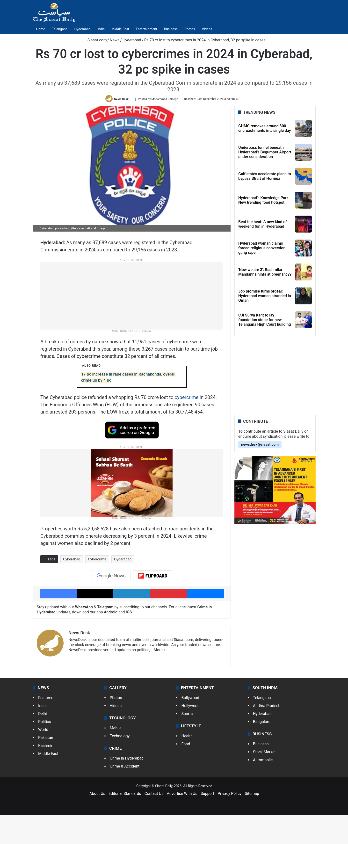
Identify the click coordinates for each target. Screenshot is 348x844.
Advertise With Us (182, 823)
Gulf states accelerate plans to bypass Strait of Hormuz (264, 176)
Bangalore (261, 750)
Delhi (42, 742)
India (101, 29)
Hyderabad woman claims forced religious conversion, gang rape (262, 248)
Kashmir (45, 774)
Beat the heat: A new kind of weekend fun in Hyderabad (262, 224)
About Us (97, 823)
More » (159, 679)
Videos (207, 29)
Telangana (60, 29)
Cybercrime (97, 588)
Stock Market (264, 781)
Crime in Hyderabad (127, 787)
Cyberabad (71, 588)
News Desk (121, 99)
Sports (187, 742)
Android (110, 641)
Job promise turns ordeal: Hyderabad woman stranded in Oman (264, 296)
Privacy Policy (230, 823)
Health (187, 765)
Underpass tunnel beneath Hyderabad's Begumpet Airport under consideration (264, 152)
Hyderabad (82, 29)
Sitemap (252, 823)
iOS (129, 641)
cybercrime (187, 426)
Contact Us (154, 823)
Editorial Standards (125, 823)
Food (185, 773)
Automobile (263, 789)
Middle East (120, 29)
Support (207, 823)
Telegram (105, 636)
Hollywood (190, 734)
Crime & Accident (124, 795)
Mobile (115, 757)
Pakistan (45, 766)
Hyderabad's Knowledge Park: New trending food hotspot (264, 200)
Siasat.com (95, 40)
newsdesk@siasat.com (260, 444)
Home (40, 29)
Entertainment (146, 29)
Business (171, 29)
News (114, 40)
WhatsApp (84, 636)
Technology (120, 765)
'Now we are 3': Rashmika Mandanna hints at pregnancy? (264, 272)
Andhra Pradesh (266, 734)
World (43, 758)
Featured (45, 726)
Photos (189, 29)
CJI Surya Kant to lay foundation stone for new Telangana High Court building (264, 320)
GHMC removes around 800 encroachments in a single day (264, 128)
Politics (44, 750)
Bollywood (190, 726)
